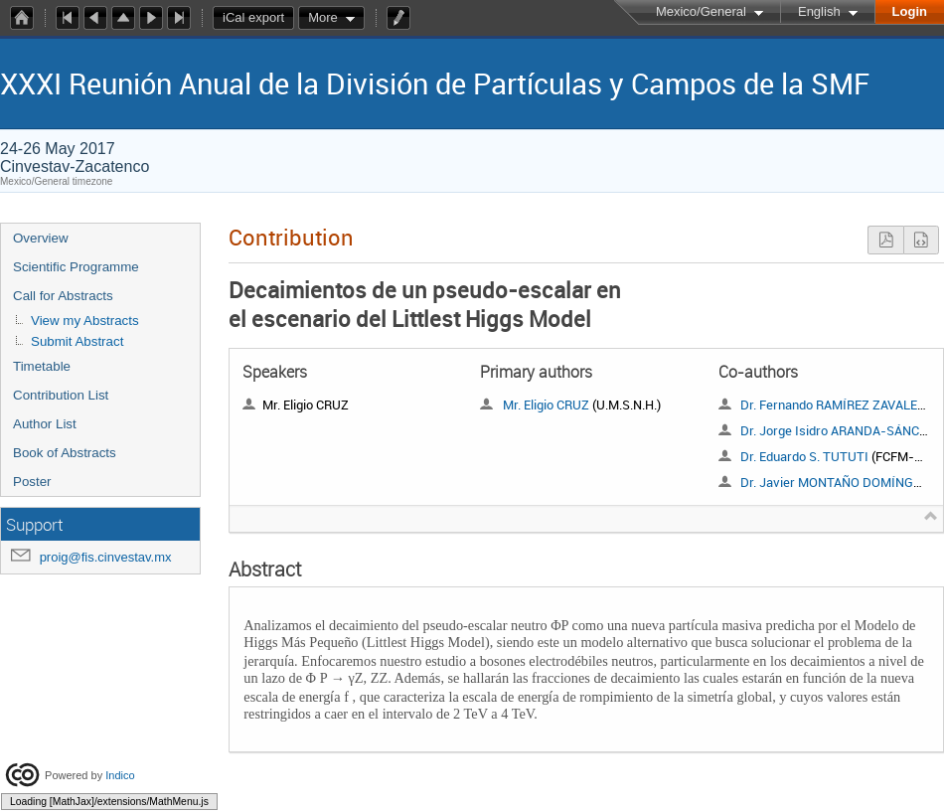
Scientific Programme (76, 266)
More (323, 17)
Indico (119, 774)
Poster (32, 481)
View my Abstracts (85, 320)
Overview (41, 238)
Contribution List (60, 395)
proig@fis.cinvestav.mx (106, 557)
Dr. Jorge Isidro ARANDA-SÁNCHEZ (841, 430)
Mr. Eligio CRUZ (546, 404)
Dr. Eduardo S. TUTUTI (804, 456)
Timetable (42, 366)
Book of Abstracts (64, 452)
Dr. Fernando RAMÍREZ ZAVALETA (836, 404)
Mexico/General (701, 11)
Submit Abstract (77, 341)
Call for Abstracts (63, 295)
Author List (45, 423)
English (819, 11)
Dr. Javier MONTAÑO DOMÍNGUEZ (838, 482)
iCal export (258, 18)
